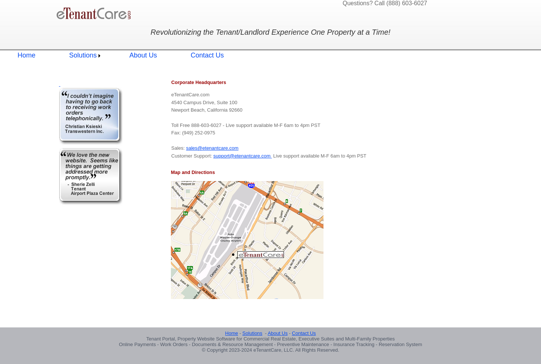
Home (26, 55)
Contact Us (207, 55)
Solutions (83, 55)
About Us (143, 55)
